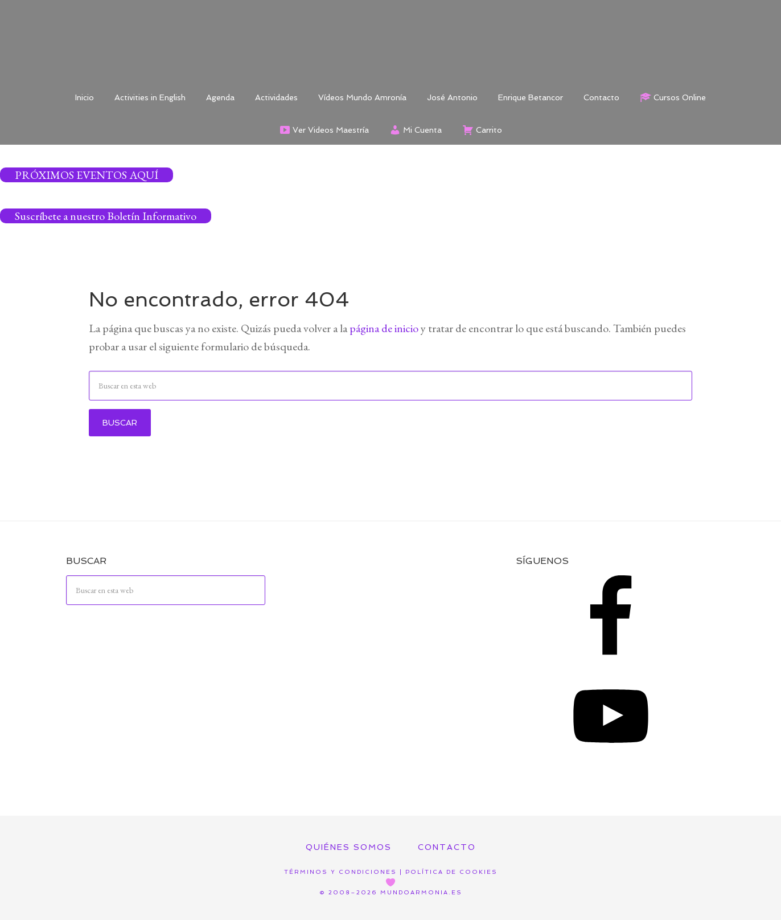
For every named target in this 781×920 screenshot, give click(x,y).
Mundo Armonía (390, 40)
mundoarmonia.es (421, 892)
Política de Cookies (451, 872)
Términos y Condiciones (340, 872)
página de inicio (384, 328)
